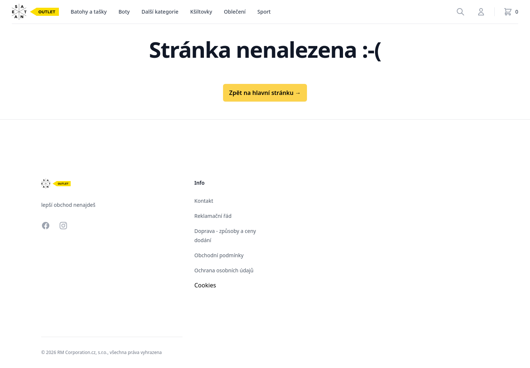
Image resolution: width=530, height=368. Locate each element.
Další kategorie (159, 11)
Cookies (205, 285)
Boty (124, 11)
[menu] (89, 12)
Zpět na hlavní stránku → (265, 93)
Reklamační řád (213, 215)
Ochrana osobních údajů (224, 270)
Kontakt (203, 200)
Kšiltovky (201, 11)
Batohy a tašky (89, 11)
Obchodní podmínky (219, 255)
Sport (264, 11)
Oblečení (234, 11)
